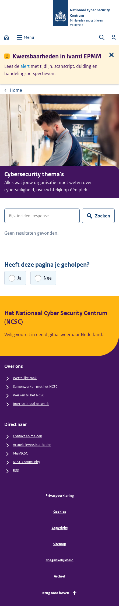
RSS (16, 470)
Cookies (59, 511)
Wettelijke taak (25, 378)
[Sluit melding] (111, 55)
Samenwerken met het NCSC (35, 386)
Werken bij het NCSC (28, 395)
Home (16, 90)
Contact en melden (27, 436)
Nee (48, 278)
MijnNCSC (20, 453)
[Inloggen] (113, 37)
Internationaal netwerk (31, 403)
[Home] (6, 37)
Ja (20, 278)
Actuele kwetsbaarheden (32, 444)
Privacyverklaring (60, 495)
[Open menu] (25, 37)
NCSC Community (26, 462)
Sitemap (59, 544)
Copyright (60, 528)
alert (25, 66)
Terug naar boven (59, 593)
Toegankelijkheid (60, 560)
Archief (59, 576)
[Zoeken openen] (101, 37)
